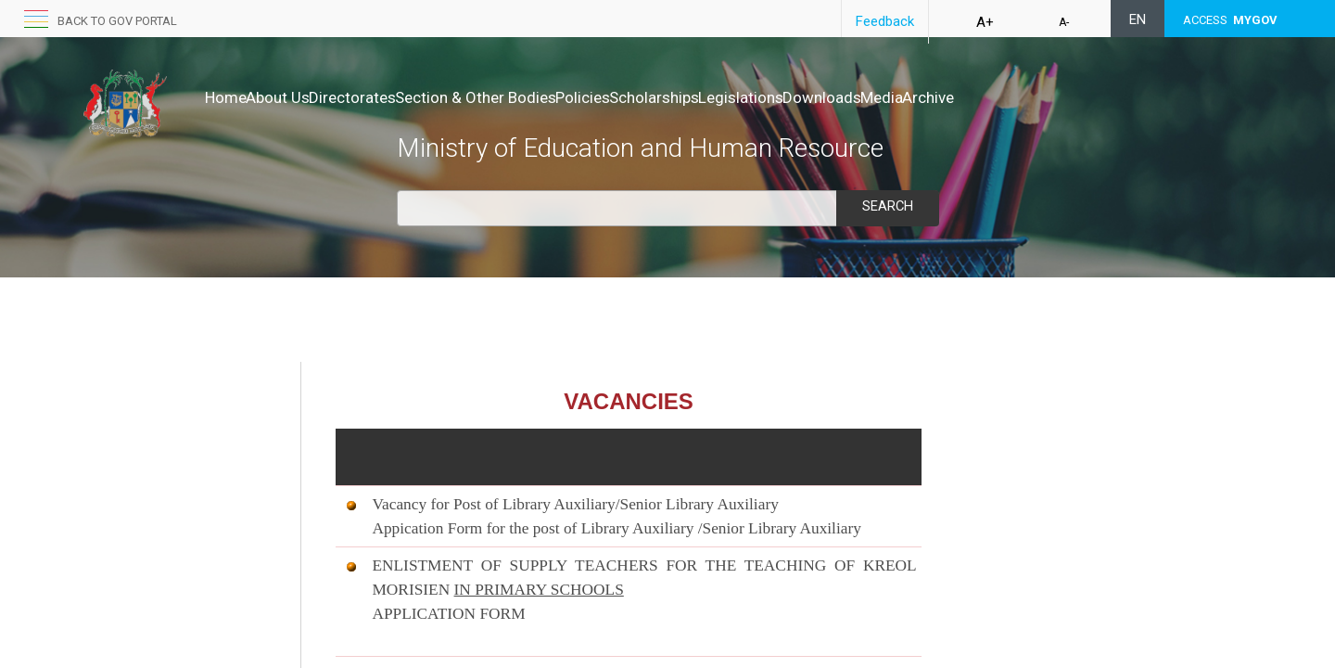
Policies (660, 97)
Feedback (885, 21)
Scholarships (751, 97)
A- (1064, 22)
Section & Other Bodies (534, 97)
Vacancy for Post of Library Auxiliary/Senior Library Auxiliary (575, 504)
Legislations (857, 97)
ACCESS (1230, 20)
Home (226, 97)
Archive (1103, 97)
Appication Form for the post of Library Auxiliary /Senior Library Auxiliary (616, 528)
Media (1037, 97)
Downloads (958, 97)
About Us (297, 97)
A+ (985, 22)
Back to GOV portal (117, 21)
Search (887, 206)
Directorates (391, 97)
